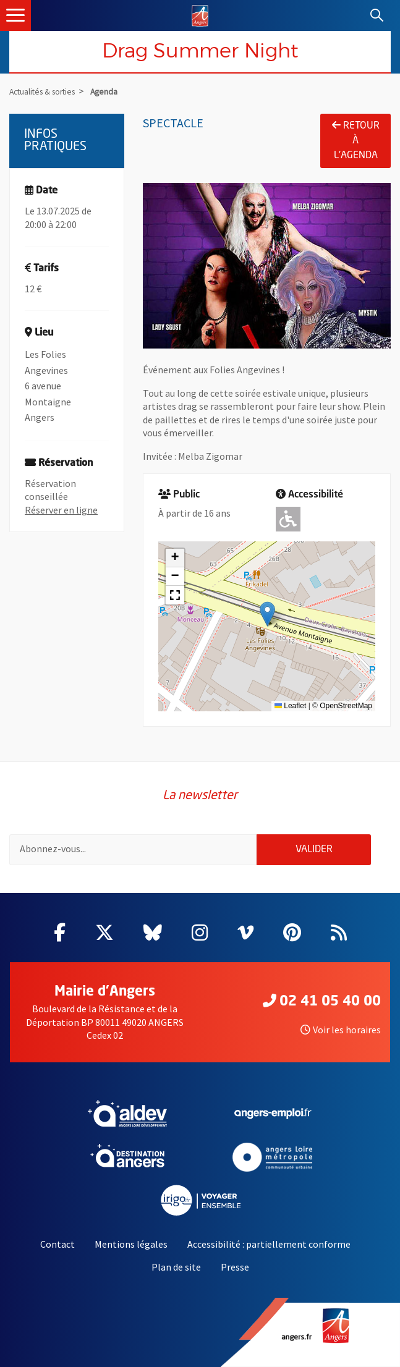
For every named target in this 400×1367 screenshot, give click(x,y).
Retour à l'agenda (356, 140)
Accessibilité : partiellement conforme (269, 1244)
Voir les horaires (340, 1029)
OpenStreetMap (346, 705)
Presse (235, 1267)
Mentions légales (131, 1244)
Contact (57, 1244)
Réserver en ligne (61, 510)
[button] (267, 614)
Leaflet (290, 705)
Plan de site (176, 1267)
